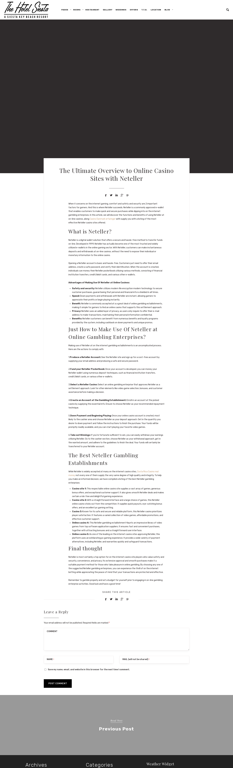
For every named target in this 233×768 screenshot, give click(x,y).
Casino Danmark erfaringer (103, 219)
